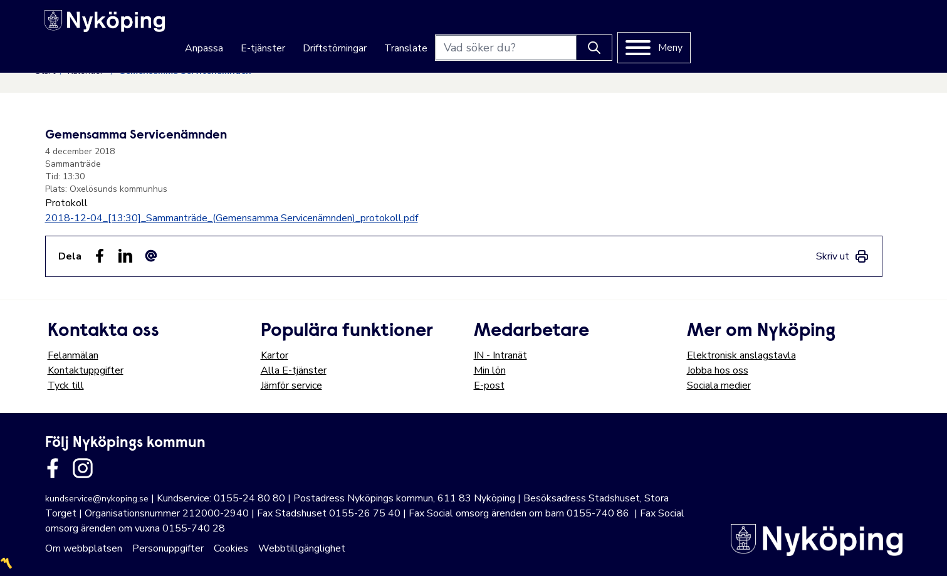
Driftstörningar (546, 26)
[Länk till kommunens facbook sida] (52, 468)
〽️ (6, 563)
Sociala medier (719, 385)
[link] (842, 256)
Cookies (231, 548)
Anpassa (416, 26)
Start (45, 71)
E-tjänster (475, 26)
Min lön (490, 370)
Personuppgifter (168, 548)
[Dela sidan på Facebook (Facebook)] (99, 256)
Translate (617, 26)
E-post (489, 385)
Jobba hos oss (717, 370)
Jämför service (291, 385)
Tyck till (66, 385)
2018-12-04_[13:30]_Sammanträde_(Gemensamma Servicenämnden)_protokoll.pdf (231, 218)
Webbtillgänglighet (301, 548)
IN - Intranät (500, 355)
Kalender (87, 71)
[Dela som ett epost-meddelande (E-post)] (151, 256)
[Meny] (866, 26)
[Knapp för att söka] (806, 25)
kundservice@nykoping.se (97, 499)
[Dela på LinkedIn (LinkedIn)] (125, 256)
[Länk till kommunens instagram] (82, 468)
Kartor (274, 355)
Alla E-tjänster (294, 370)
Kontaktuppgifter (85, 370)
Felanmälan (73, 355)
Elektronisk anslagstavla (741, 355)
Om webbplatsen (83, 548)
